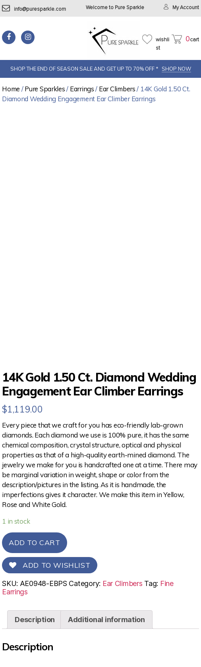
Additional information (106, 619)
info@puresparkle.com (34, 9)
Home (11, 89)
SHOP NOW (176, 69)
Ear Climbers (117, 89)
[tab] (34, 619)
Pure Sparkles (45, 89)
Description (35, 619)
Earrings (82, 89)
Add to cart (34, 542)
